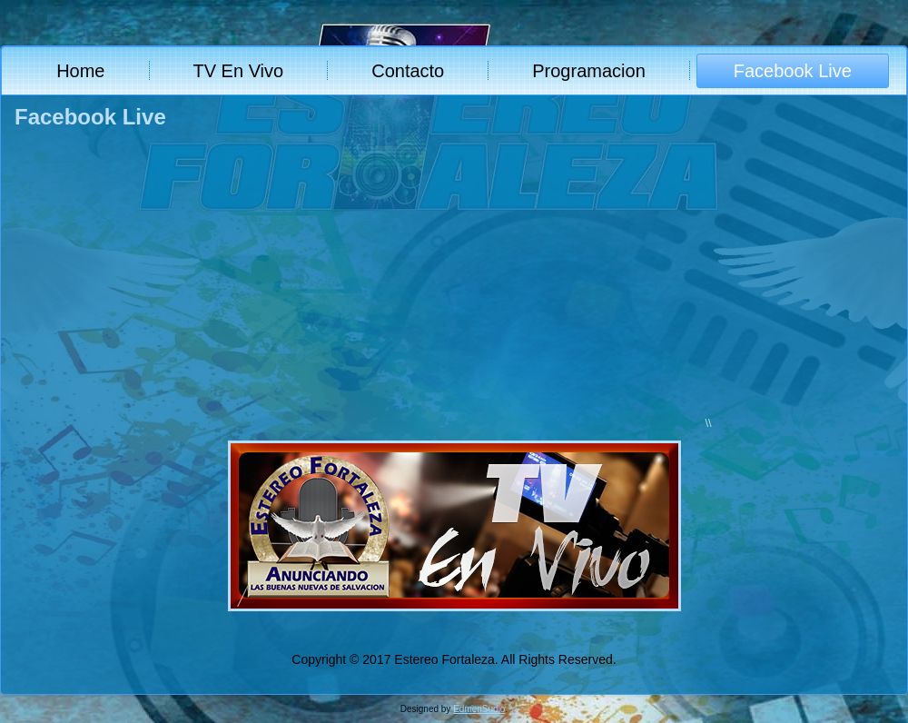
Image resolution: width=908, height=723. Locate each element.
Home (80, 71)
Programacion (589, 71)
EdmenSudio (479, 709)
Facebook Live (793, 71)
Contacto (407, 71)
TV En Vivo (238, 71)
